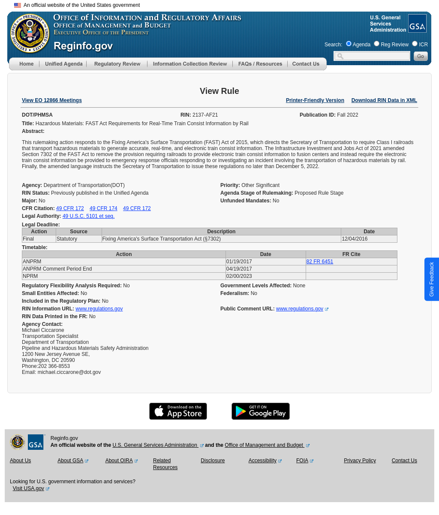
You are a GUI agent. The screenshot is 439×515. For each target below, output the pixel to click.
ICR (423, 45)
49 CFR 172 (70, 208)
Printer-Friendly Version (315, 100)
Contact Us (404, 461)
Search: (333, 45)
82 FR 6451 (320, 262)
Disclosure (213, 461)
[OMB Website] (27, 49)
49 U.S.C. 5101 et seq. (88, 216)
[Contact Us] (307, 69)
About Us (20, 461)
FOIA (302, 461)
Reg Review (395, 45)
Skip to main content (224, 4)
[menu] (62, 63)
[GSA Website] (416, 29)
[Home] (24, 69)
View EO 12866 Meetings (52, 100)
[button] (62, 63)
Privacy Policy (360, 461)
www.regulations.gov (99, 309)
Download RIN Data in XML (384, 100)
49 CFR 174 (103, 208)
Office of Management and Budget (264, 445)
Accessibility (263, 461)
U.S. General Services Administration (155, 445)
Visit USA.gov (28, 488)
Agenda (361, 45)
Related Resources (165, 464)
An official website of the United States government (77, 5)
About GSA (70, 461)
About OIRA (119, 461)
